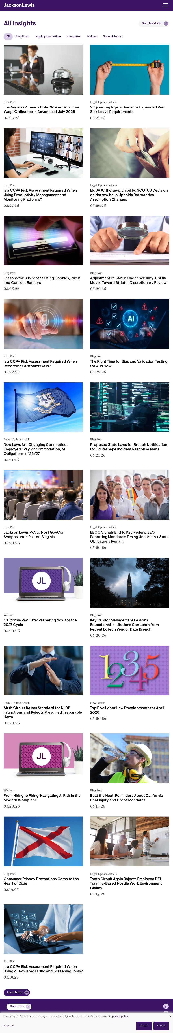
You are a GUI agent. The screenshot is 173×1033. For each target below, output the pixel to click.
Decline (144, 1026)
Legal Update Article (48, 36)
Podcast (92, 36)
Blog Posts (22, 36)
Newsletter (74, 36)
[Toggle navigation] (165, 5)
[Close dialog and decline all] (170, 1015)
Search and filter (152, 23)
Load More (15, 992)
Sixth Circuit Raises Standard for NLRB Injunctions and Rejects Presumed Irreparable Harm (43, 712)
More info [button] (8, 1026)
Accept (161, 1026)
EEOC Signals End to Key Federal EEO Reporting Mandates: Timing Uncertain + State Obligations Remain (129, 537)
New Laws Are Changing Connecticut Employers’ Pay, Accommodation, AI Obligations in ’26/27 (36, 449)
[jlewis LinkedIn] (166, 1006)
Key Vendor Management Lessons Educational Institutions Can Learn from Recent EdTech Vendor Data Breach (124, 625)
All (8, 36)
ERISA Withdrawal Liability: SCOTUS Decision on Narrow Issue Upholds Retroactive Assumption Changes (129, 195)
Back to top (17, 1006)
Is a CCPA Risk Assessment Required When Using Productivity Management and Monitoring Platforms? (40, 195)
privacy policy (120, 1016)
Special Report (112, 36)
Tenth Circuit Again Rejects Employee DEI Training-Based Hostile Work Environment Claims (126, 883)
